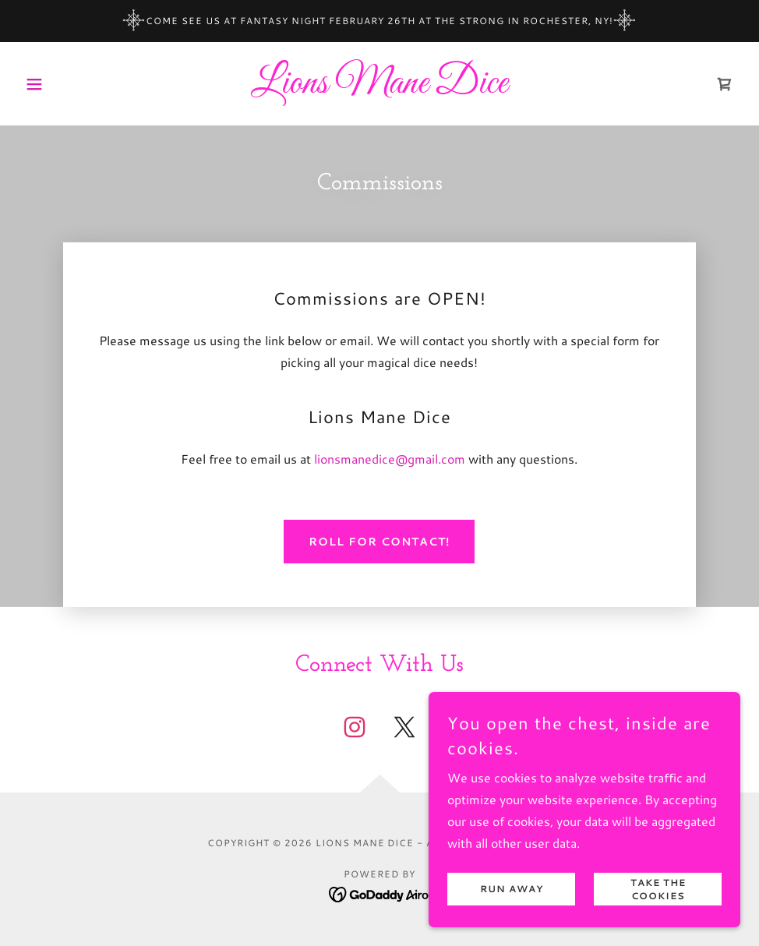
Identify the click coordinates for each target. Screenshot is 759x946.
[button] (73, 84)
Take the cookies (658, 889)
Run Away (511, 889)
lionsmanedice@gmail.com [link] (389, 459)
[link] (379, 88)
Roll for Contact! (379, 541)
